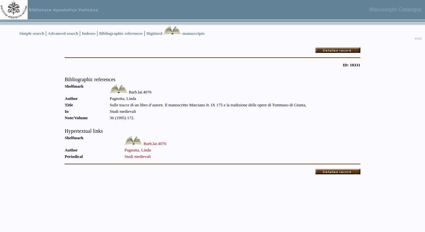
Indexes (89, 33)
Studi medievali (137, 156)
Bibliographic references (121, 33)
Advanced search (63, 33)
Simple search (31, 33)
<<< (418, 38)
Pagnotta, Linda (137, 150)
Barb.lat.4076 (154, 143)
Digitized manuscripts (175, 33)
